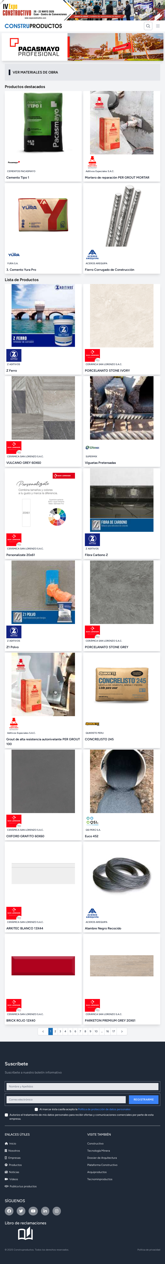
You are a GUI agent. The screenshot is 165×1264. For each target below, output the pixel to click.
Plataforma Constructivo (102, 1165)
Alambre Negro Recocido (103, 928)
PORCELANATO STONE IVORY (107, 370)
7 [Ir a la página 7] (80, 1031)
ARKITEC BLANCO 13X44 (24, 928)
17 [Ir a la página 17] (113, 1031)
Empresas (13, 1158)
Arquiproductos (97, 1172)
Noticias (12, 1172)
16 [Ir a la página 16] (107, 1031)
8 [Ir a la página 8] (85, 1031)
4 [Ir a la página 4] (65, 1031)
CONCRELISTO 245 (99, 739)
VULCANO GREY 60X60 (23, 463)
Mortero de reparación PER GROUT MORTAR (117, 177)
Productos (13, 1165)
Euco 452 (91, 836)
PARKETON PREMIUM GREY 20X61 (110, 1020)
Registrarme (144, 1099)
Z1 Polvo (12, 647)
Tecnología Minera (98, 1150)
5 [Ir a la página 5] (70, 1031)
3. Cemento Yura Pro (21, 270)
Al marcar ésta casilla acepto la (84, 1109)
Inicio (10, 1143)
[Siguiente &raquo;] (122, 1031)
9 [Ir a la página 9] (90, 1031)
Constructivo (95, 1143)
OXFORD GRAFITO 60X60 (25, 836)
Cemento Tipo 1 (17, 177)
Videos (11, 1179)
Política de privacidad (148, 1249)
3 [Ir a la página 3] (60, 1031)
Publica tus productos (21, 1186)
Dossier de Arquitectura (102, 1158)
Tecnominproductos (99, 1179)
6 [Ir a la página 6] (75, 1031)
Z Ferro (11, 370)
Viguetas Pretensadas (100, 463)
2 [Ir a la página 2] (55, 1031)
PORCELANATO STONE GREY (106, 647)
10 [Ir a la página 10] (96, 1031)
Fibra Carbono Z (96, 555)
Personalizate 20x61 (20, 555)
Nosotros (12, 1150)
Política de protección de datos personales (104, 1109)
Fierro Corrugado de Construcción (109, 270)
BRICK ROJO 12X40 (20, 1020)
